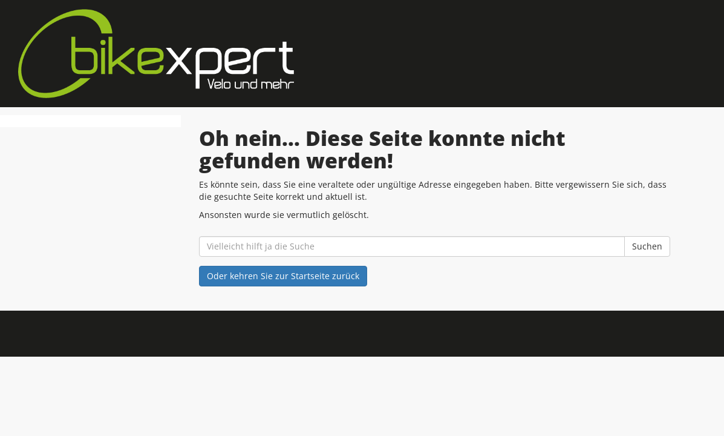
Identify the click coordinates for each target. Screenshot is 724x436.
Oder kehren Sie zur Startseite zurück (283, 276)
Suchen (647, 246)
